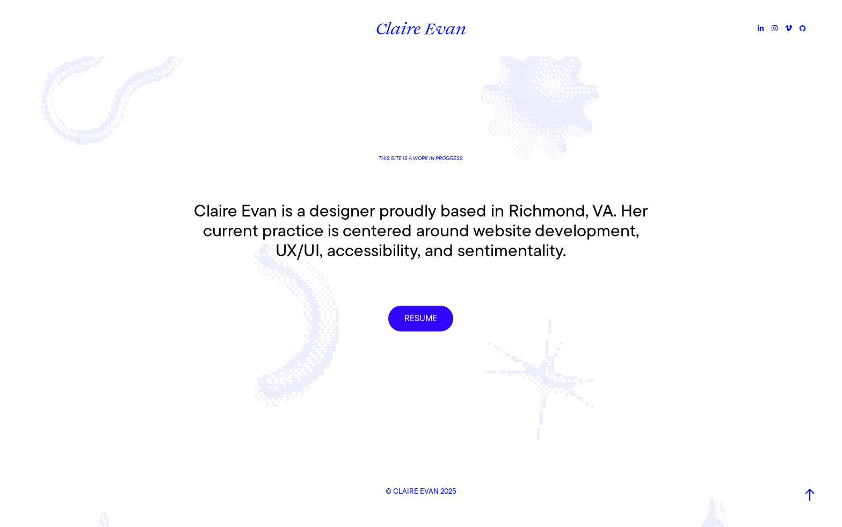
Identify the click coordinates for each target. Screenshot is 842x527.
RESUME (420, 318)
